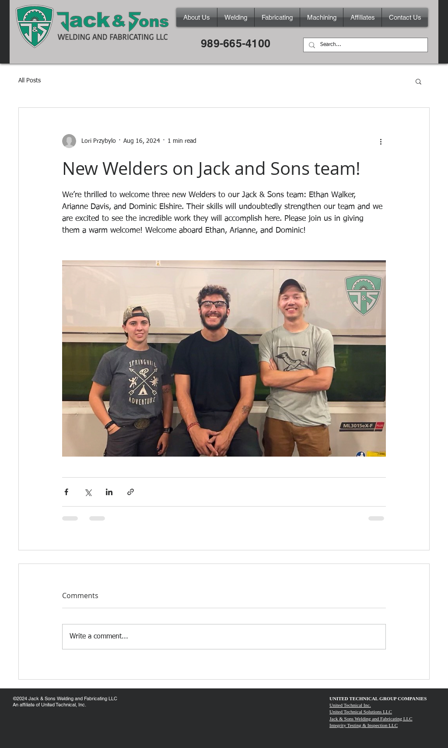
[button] (418, 81)
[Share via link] (130, 492)
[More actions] (380, 141)
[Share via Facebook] (66, 492)
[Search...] (364, 45)
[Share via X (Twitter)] (88, 492)
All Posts (29, 81)
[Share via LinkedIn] (109, 492)
